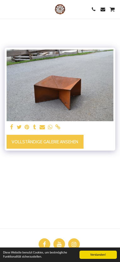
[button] (7, 9)
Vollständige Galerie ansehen (45, 142)
